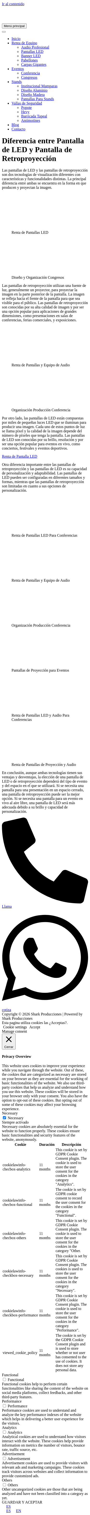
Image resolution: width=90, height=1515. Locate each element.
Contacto (18, 129)
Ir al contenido (13, 4)
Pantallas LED (32, 52)
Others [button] (7, 1480)
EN (16, 1511)
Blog (15, 125)
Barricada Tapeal (34, 116)
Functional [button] (10, 1375)
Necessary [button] (10, 1113)
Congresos (29, 77)
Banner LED (31, 56)
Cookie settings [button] (15, 1027)
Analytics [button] (9, 1428)
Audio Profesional (35, 47)
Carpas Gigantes (33, 64)
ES (6, 1506)
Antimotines (30, 120)
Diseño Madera (33, 95)
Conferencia (30, 73)
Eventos (18, 69)
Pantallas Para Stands (37, 99)
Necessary (16, 1118)
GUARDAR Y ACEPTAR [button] (22, 1502)
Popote (26, 108)
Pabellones (29, 60)
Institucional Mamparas (39, 86)
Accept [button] (34, 1027)
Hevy (25, 112)
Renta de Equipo (24, 43)
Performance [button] (12, 1401)
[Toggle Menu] (4, 32)
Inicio (16, 39)
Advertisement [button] (13, 1454)
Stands (17, 82)
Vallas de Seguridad (27, 103)
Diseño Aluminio (34, 90)
